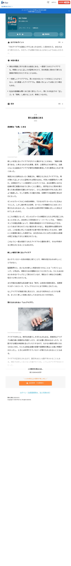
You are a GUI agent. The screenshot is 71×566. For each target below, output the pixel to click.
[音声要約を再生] (20, 34)
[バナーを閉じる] (69, 11)
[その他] (61, 34)
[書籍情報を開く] (45, 34)
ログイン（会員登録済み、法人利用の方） (35, 393)
